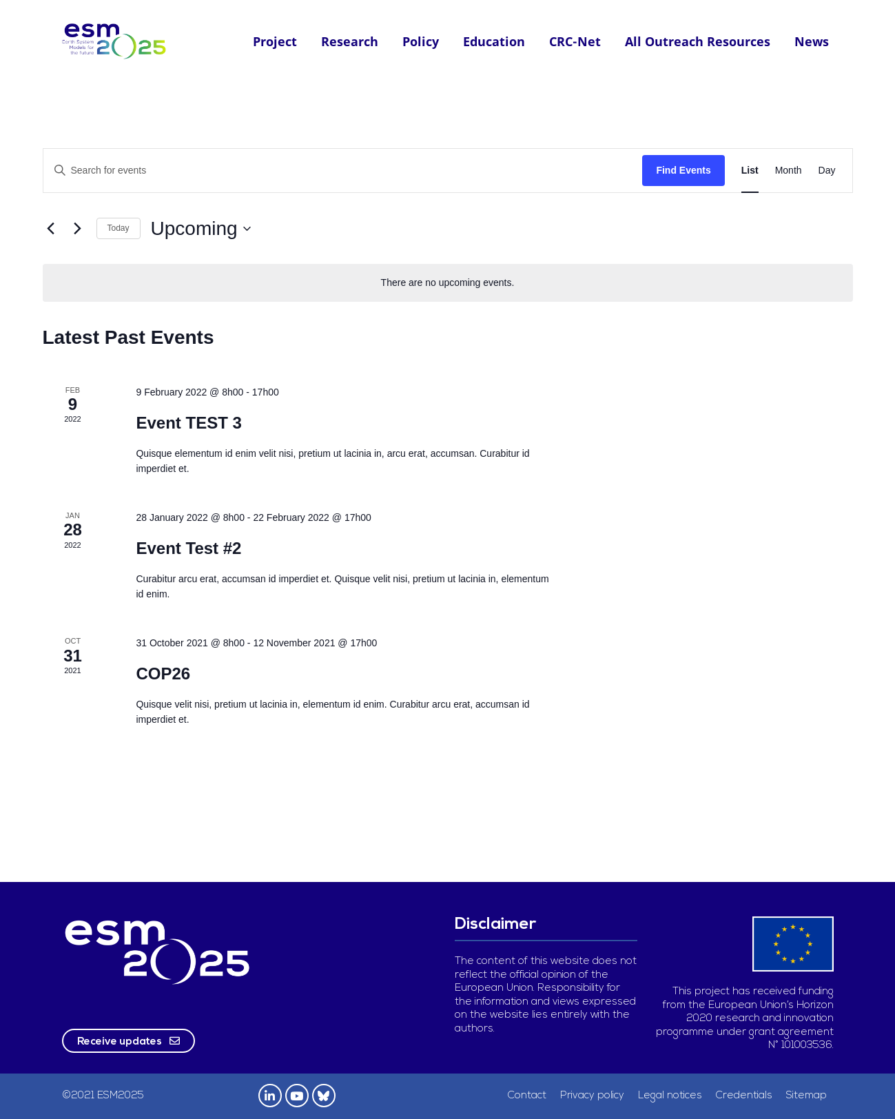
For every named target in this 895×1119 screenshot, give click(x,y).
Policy (420, 41)
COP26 (163, 673)
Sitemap (806, 1096)
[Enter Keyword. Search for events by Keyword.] (343, 170)
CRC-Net (575, 41)
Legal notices (670, 1096)
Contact (527, 1096)
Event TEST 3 (188, 422)
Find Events (683, 170)
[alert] (448, 283)
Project (275, 41)
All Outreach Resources (697, 41)
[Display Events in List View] (750, 170)
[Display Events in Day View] (827, 170)
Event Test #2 (188, 548)
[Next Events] (78, 228)
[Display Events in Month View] (788, 170)
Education (494, 41)
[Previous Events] (51, 228)
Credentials (744, 1096)
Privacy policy (592, 1096)
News (811, 41)
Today (118, 228)
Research (349, 41)
